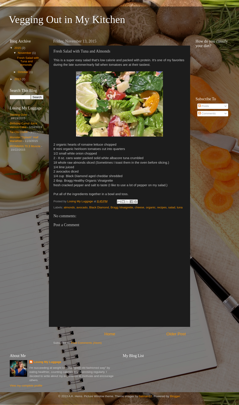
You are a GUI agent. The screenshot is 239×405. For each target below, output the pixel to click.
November (25, 52)
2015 (18, 47)
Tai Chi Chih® (19, 132)
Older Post (176, 334)
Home (109, 334)
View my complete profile (26, 385)
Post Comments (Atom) (86, 342)
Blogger (175, 396)
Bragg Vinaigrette (122, 207)
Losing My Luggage (47, 362)
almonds (69, 207)
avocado (82, 207)
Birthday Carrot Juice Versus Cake (23, 125)
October (23, 72)
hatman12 (145, 396)
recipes (162, 207)
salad (171, 207)
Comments (207, 113)
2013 (18, 79)
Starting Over (18, 114)
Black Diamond (99, 207)
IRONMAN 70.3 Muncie (25, 146)
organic (150, 207)
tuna (180, 207)
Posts (203, 106)
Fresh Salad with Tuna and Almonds (28, 61)
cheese (139, 207)
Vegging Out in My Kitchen (67, 19)
